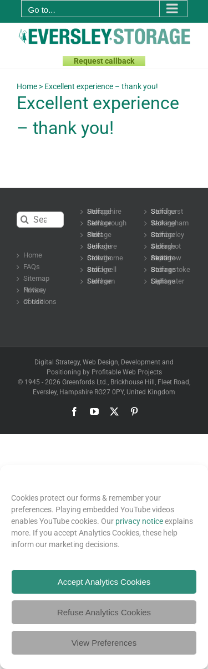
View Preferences (104, 642)
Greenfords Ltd (84, 382)
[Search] (25, 220)
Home (27, 86)
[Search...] (40, 220)
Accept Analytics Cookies (104, 581)
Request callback (104, 60)
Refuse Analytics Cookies (104, 612)
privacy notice (139, 521)
